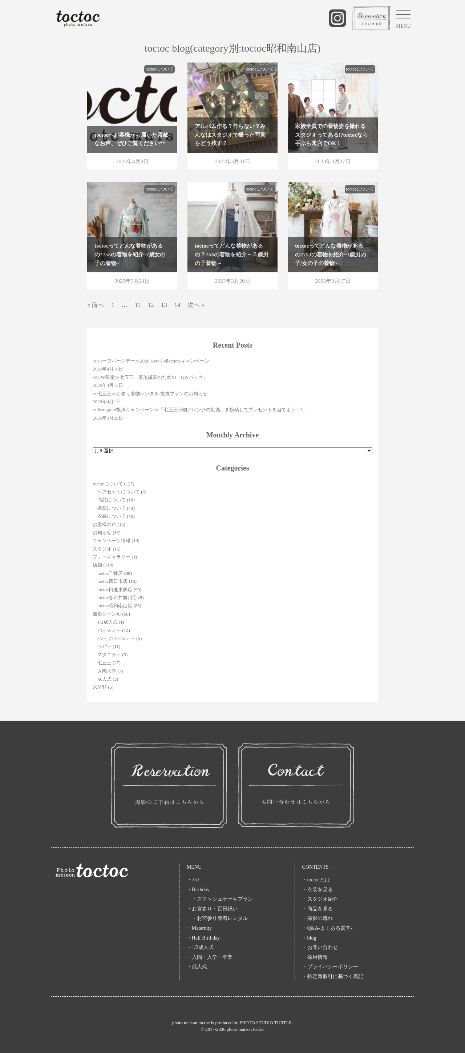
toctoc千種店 (110, 573)
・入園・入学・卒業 (212, 957)
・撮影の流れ (317, 918)
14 (177, 304)
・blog (309, 938)
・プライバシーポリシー (330, 966)
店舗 (97, 565)
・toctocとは (316, 879)
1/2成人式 (107, 622)
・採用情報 (315, 957)
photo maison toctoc (245, 1029)
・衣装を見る (317, 889)
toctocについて (108, 484)
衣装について (111, 516)
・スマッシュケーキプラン (220, 899)
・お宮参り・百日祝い (212, 909)
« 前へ (95, 304)
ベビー (104, 646)
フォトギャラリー (111, 557)
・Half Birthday (203, 938)
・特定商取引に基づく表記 (332, 976)
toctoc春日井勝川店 (117, 597)
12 (151, 304)
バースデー (109, 630)
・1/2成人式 (200, 947)
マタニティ (109, 654)
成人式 (104, 679)
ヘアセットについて (118, 492)
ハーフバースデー (116, 638)
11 (138, 304)
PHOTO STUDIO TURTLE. (266, 1022)
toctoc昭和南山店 (114, 605)
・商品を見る (317, 909)
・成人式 (197, 966)
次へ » (195, 304)
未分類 (100, 687)
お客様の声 (104, 524)
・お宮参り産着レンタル (217, 918)
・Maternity (199, 928)
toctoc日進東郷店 (114, 589)
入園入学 (106, 671)
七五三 (104, 662)
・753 (193, 879)
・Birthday (198, 889)
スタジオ (102, 549)
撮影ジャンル (107, 614)
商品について (111, 500)
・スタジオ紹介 (320, 899)
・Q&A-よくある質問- (327, 928)
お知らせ (102, 532)
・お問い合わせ (320, 947)
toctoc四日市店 (112, 581)
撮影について (111, 508)
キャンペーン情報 (111, 540)
